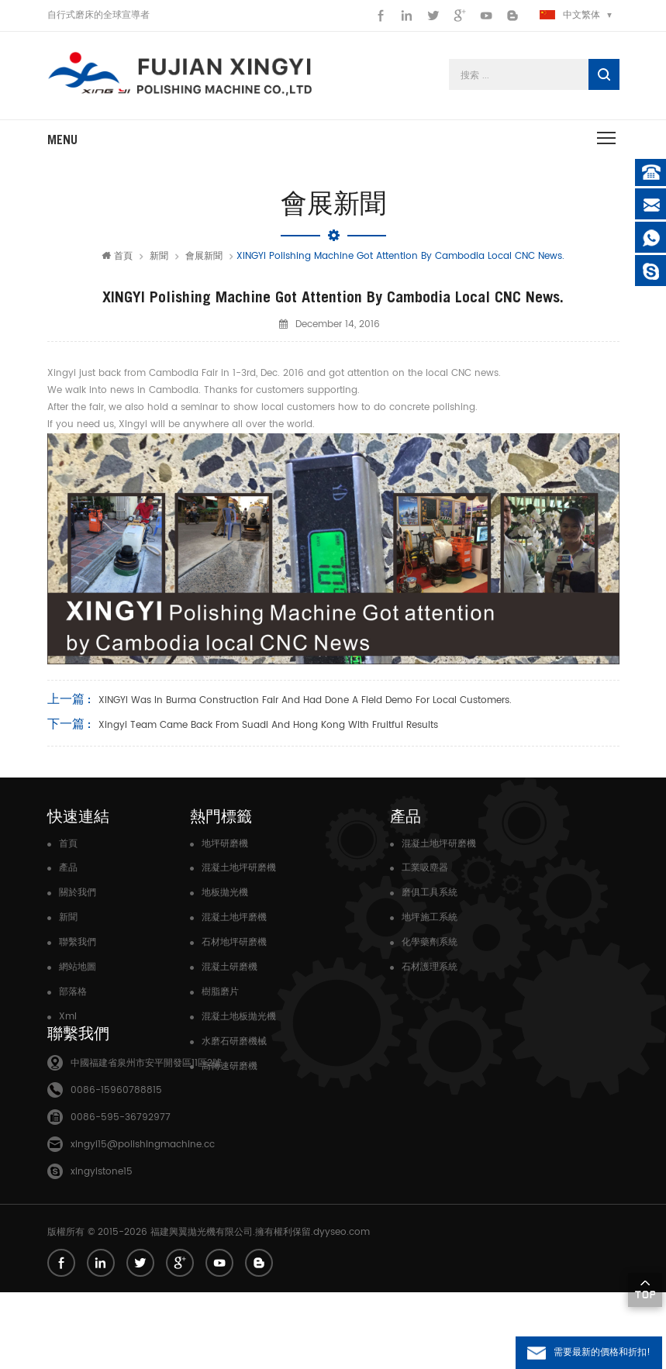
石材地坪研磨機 (234, 942)
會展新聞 (204, 256)
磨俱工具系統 (429, 892)
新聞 (159, 256)
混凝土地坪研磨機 (239, 867)
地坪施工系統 (429, 917)
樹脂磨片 (220, 992)
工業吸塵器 (425, 867)
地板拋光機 (225, 892)
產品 (68, 867)
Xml (68, 1016)
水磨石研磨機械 (234, 1041)
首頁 (117, 256)
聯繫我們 (77, 942)
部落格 (73, 992)
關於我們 (77, 892)
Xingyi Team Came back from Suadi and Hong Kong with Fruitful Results (268, 725)
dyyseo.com (341, 1309)
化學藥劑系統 (429, 942)
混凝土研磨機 (229, 967)
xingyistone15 (102, 1248)
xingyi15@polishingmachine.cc (143, 1221)
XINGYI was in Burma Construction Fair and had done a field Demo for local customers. (305, 700)
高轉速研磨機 (229, 1066)
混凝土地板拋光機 (239, 1016)
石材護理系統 (429, 967)
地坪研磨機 (225, 843)
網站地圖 (77, 967)
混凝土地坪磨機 (234, 917)
